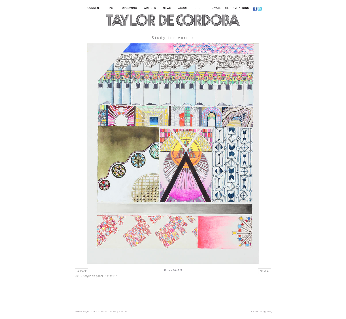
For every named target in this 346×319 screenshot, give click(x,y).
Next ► (264, 271)
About (183, 8)
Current (94, 8)
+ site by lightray (261, 311)
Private (215, 8)
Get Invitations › (238, 8)
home (113, 311)
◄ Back (81, 271)
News (167, 8)
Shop (199, 8)
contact (123, 311)
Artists (150, 8)
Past (111, 8)
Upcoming (129, 8)
